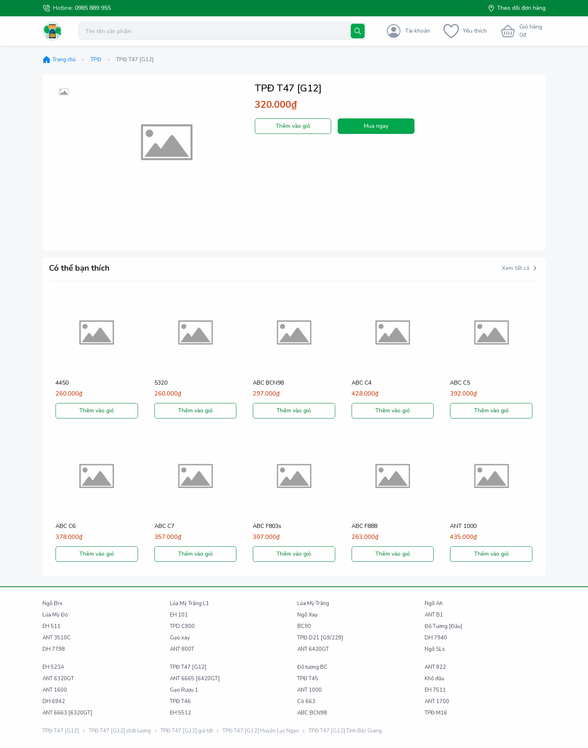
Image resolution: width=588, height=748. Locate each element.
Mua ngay (376, 126)
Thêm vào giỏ (293, 126)
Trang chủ (59, 60)
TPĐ (95, 59)
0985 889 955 (93, 8)
